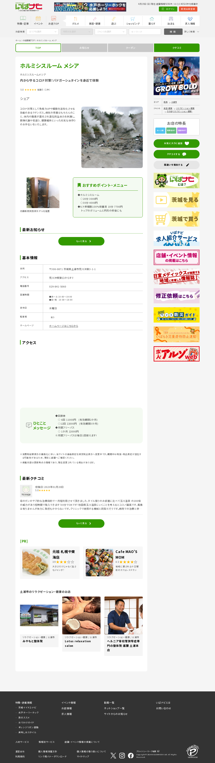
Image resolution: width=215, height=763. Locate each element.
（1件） (47, 89)
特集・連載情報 (23, 702)
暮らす (151, 23)
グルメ (75, 23)
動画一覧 (109, 702)
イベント (38, 23)
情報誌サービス (47, 741)
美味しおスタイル (27, 732)
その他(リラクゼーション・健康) (179, 111)
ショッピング (133, 23)
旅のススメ (24, 717)
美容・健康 (95, 23)
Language (191, 8)
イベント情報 (68, 702)
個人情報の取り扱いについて (91, 751)
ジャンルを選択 (104, 31)
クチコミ (176, 47)
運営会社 (20, 751)
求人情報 (190, 23)
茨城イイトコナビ (27, 707)
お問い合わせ (163, 708)
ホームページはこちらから (63, 326)
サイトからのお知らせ (116, 714)
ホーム (18, 40)
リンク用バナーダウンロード (52, 756)
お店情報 (66, 708)
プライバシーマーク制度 (146, 751)
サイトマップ (83, 756)
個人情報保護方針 (47, 751)
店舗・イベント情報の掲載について (82, 741)
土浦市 (174, 102)
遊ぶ (113, 23)
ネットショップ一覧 (114, 708)
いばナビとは (163, 702)
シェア (25, 98)
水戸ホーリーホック (28, 712)
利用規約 (20, 756)
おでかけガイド (26, 722)
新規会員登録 (173, 8)
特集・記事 (23, 23)
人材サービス (22, 741)
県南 (166, 102)
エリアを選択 (35, 31)
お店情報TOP (29, 40)
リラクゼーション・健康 (185, 108)
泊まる (171, 23)
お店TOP (53, 23)
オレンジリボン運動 (28, 727)
